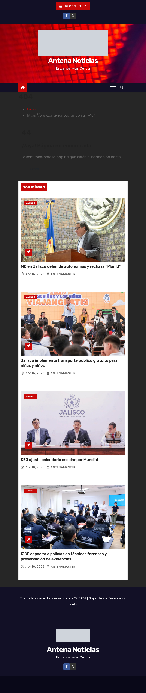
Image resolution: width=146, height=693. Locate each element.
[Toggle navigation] (113, 88)
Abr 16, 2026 (35, 274)
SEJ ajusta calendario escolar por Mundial (60, 459)
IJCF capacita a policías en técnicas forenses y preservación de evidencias (64, 556)
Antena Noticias (73, 60)
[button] (123, 87)
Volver (34, 169)
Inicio (31, 109)
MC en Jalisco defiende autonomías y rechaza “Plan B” (71, 266)
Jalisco (30, 203)
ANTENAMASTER (60, 274)
